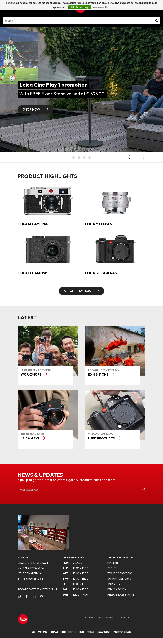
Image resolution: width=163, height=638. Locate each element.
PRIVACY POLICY (116, 589)
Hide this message (79, 7)
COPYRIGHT (124, 617)
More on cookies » (102, 7)
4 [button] (89, 157)
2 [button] (79, 157)
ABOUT (111, 568)
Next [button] (142, 157)
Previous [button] (130, 157)
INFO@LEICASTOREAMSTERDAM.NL (37, 589)
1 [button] (73, 157)
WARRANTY (113, 584)
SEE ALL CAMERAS (78, 291)
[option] (81, 89)
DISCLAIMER (106, 617)
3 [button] (84, 157)
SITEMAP (90, 617)
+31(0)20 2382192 (30, 578)
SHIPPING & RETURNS (119, 578)
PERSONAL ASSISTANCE (120, 594)
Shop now (32, 109)
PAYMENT (112, 562)
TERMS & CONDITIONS (119, 573)
